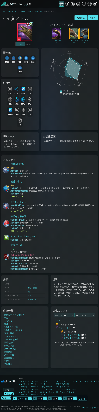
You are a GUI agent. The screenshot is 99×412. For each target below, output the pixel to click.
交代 (6, 317)
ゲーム (3, 11)
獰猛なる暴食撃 (18, 216)
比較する (81, 17)
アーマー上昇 (10, 348)
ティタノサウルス (72, 334)
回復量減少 (9, 357)
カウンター (9, 320)
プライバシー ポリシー (90, 408)
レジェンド (32, 284)
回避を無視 (9, 342)
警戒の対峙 (16, 245)
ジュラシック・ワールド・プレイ (32, 394)
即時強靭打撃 (17, 164)
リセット (82, 398)
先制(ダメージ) (10, 327)
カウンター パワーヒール (23, 236)
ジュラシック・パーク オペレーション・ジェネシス (77, 381)
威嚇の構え (16, 181)
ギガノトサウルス (72, 337)
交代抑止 (8, 363)
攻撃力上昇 (9, 345)
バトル (93, 17)
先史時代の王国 (62, 383)
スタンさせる (10, 336)
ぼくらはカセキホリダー (66, 391)
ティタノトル (64, 327)
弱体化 (7, 360)
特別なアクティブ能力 (14, 314)
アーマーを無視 (11, 339)
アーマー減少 (10, 354)
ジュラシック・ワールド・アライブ (20, 11)
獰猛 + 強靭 (32, 288)
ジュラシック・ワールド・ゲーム (32, 383)
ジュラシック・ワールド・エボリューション (36, 391)
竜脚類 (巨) (32, 299)
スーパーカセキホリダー (66, 389)
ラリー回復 (9, 333)
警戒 (6, 323)
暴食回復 (8, 351)
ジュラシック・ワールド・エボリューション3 (37, 386)
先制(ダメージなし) (13, 330)
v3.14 (29, 295)
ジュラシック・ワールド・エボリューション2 (37, 389)
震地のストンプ (18, 201)
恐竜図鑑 (38, 11)
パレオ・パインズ (63, 386)
